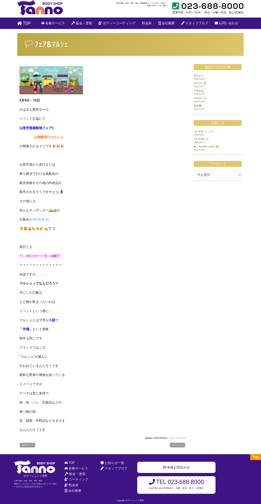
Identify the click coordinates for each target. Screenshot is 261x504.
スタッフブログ (194, 23)
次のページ (177, 445)
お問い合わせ (226, 23)
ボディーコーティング (117, 23)
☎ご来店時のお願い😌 (206, 146)
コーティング (78, 479)
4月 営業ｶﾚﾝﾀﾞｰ (202, 139)
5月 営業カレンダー (204, 131)
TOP (24, 23)
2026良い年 (200, 98)
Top (255, 457)
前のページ (27, 445)
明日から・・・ (202, 75)
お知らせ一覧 (114, 463)
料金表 (147, 23)
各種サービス (53, 23)
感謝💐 (198, 105)
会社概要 (166, 23)
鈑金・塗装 (81, 23)
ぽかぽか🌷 (200, 83)
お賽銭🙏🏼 (199, 90)
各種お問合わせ (176, 467)
